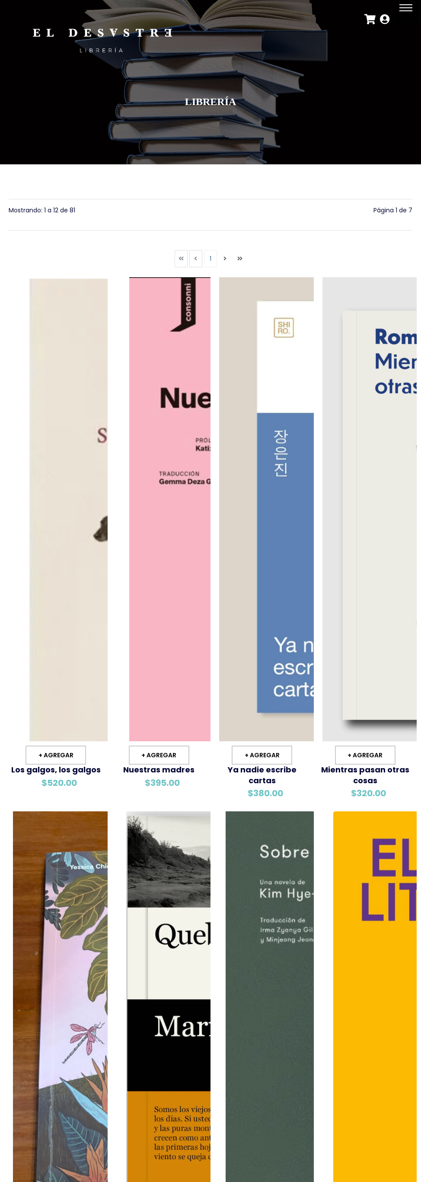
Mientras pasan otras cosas (365, 774)
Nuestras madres (159, 768)
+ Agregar (55, 754)
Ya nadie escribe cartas (262, 774)
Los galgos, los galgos (56, 768)
